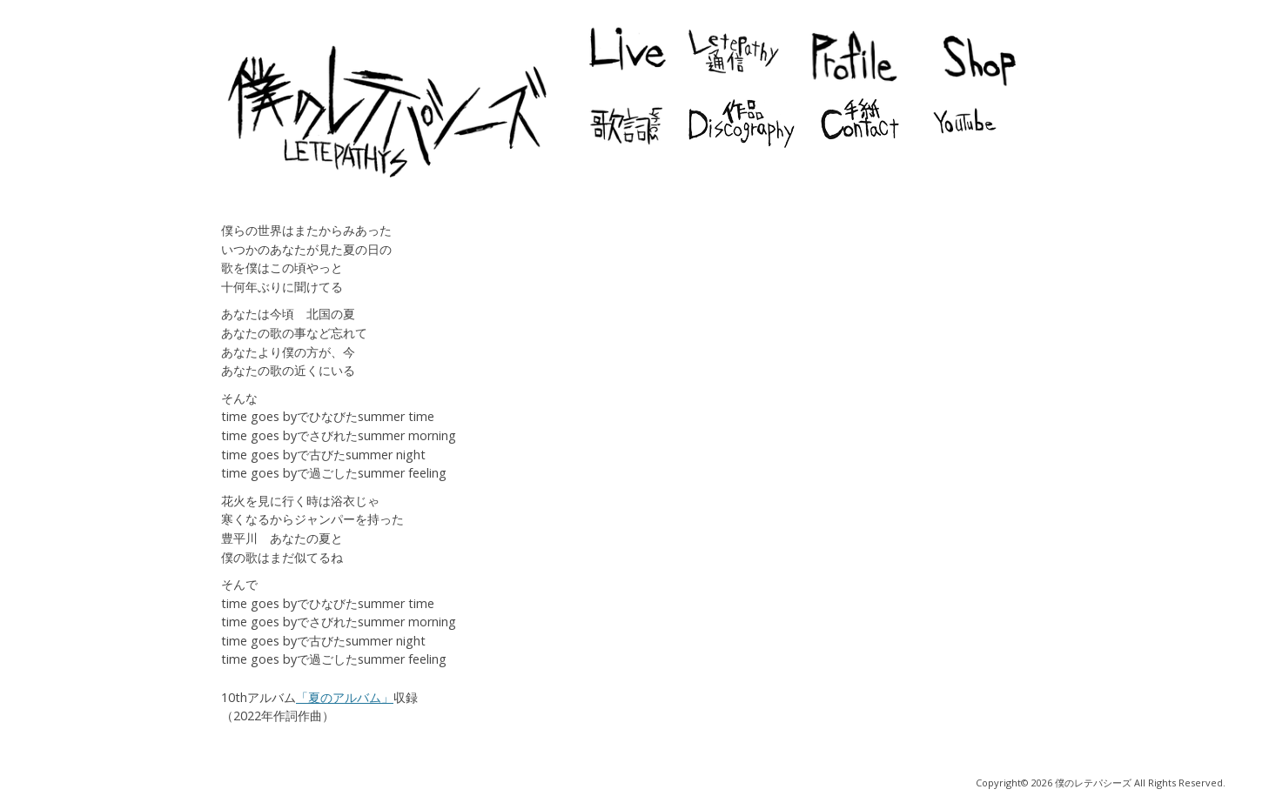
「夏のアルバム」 (344, 697)
